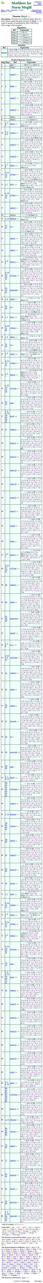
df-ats (11, 1273)
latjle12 (13, 262)
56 (6, 707)
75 (6, 952)
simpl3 (12, 526)
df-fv (21, 1266)
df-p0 (33, 1269)
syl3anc (13, 133)
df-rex (29, 1253)
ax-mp (29, 1237)
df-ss (21, 1256)
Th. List (21, 10)
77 (6, 980)
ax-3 (3, 1239)
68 (6, 871)
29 (8, 413)
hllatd (12, 86)
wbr (37, 1229)
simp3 (12, 1072)
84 (6, 1097)
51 (6, 705)
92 (6, 1176)
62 (6, 795)
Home (8, 10)
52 (8, 656)
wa (30, 1227)
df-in (14, 1256)
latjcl (12, 184)
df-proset (13, 1267)
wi (18, 1227)
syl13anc (13, 276)
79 (6, 1145)
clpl (19, 1234)
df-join (17, 1269)
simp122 (13, 470)
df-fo (7, 1266)
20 (6, 277)
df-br (3, 1260)
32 (6, 365)
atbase (12, 299)
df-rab (11, 1255)
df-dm (22, 1262)
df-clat (9, 1271)
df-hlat (35, 1273)
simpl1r (13, 208)
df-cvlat (26, 1273)
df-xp (31, 1260)
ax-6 (27, 1239)
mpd (11, 403)
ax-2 (38, 1237)
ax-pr (30, 1243)
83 (6, 1095)
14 (6, 195)
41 (6, 787)
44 (6, 766)
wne (20, 1229)
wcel (12, 1229)
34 (6, 392)
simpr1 (12, 238)
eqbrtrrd (13, 870)
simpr (12, 541)
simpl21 (13, 98)
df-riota (28, 1266)
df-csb (31, 1255)
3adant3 (13, 430)
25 (6, 421)
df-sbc (24, 1255)
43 (6, 791)
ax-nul (16, 1243)
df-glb (9, 1269)
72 (8, 974)
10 (8, 193)
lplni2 (12, 778)
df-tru (14, 1249)
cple (34, 1231)
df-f (31, 1264)
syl (11, 227)
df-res (35, 1262)
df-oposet (18, 1271)
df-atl (18, 1273)
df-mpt (18, 1260)
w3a (36, 1227)
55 (6, 689)
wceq (4, 1229)
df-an (33, 1247)
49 (6, 602)
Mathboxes (4, 11)
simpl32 (13, 156)
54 (6, 673)
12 (6, 174)
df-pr (14, 1258)
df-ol (26, 1271)
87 (6, 1130)
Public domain (25, 1281)
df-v (17, 1255)
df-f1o (14, 1266)
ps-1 (11, 645)
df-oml (33, 1271)
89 (6, 1135)
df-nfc (9, 1253)
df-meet (25, 1269)
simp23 (12, 511)
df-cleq (30, 1251)
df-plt (30, 1267)
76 (6, 965)
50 (6, 621)
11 (8, 172)
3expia (12, 883)
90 (6, 1147)
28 (6, 330)
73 (6, 926)
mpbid (12, 706)
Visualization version (36, 11)
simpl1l (13, 74)
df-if (34, 1256)
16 (6, 415)
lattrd (12, 416)
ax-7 (33, 1239)
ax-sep (9, 1243)
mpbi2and (13, 290)
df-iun (35, 1258)
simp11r (13, 803)
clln (7, 1234)
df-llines (4, 1275)
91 (6, 1174)
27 (6, 328)
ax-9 (7, 1241)
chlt (32, 1233)
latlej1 (12, 915)
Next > (40, 3)
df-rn (29, 1262)
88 (6, 1133)
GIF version (39, 12)
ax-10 (13, 1241)
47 (6, 572)
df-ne (15, 1253)
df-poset (22, 1267)
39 (6, 783)
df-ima (4, 1264)
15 (6, 197)
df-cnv (8, 1262)
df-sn (8, 1258)
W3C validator (38, 1281)
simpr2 (12, 250)
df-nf (34, 1249)
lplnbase (13, 219)
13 (6, 177)
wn (13, 1227)
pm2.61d (13, 1202)
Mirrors (2, 10)
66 (6, 842)
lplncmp (13, 814)
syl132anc (14, 789)
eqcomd (13, 721)
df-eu (15, 1251)
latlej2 (12, 354)
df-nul (28, 1256)
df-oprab (4, 1267)
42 (6, 789)
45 (6, 616)
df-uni (28, 1258)
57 (6, 721)
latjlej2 (12, 375)
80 (6, 1088)
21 (6, 288)
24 (6, 292)
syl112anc (13, 658)
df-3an (8, 1249)
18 (8, 219)
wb (24, 1227)
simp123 (13, 498)
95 (6, 1220)
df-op (21, 1258)
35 (6, 404)
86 (6, 1101)
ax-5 (21, 1239)
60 (6, 768)
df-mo (8, 1251)
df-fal (21, 1249)
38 (6, 840)
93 (6, 1189)
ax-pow (23, 1243)
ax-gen (8, 1239)
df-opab (10, 1260)
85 (6, 1099)
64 (6, 827)
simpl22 (13, 110)
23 (6, 279)
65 (6, 829)
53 (6, 660)
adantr (12, 602)
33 (6, 402)
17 (6, 226)
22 (6, 290)
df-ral (22, 1253)
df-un (8, 1256)
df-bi (27, 1247)
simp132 (13, 484)
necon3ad (13, 752)
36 (6, 419)
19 (6, 228)
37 (6, 430)
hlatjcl (12, 124)
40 (6, 785)
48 (6, 585)
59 (6, 752)
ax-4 (15, 1239)
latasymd (13, 1216)
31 (8, 361)
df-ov (35, 1266)
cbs (27, 1231)
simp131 (13, 1045)
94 (6, 1203)
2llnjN (33, 21)
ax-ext (34, 1241)
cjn (5, 1233)
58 (6, 737)
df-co (15, 1262)
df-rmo (37, 1253)
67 (6, 869)
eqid (11, 65)
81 (6, 1090)
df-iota (11, 1264)
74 (6, 963)
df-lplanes (14, 1275)
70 (6, 1201)
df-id (25, 1260)
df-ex (28, 1249)
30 (6, 346)
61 (6, 793)
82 (6, 1092)
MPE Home (14, 10)
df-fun (19, 1264)
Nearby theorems (37, 5)
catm (23, 1233)
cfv (3, 1231)
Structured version (36, 10)
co (19, 1231)
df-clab (22, 1251)
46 (6, 619)
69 (6, 883)
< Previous (37, 2)
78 (6, 990)
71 (6, 907)
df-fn (25, 1264)
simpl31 (13, 145)
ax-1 (34, 1237)
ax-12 (27, 1241)
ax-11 (20, 1241)
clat (13, 1233)
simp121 (13, 457)
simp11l (13, 443)
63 (6, 825)
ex (11, 737)
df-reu (4, 1255)
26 (6, 308)
